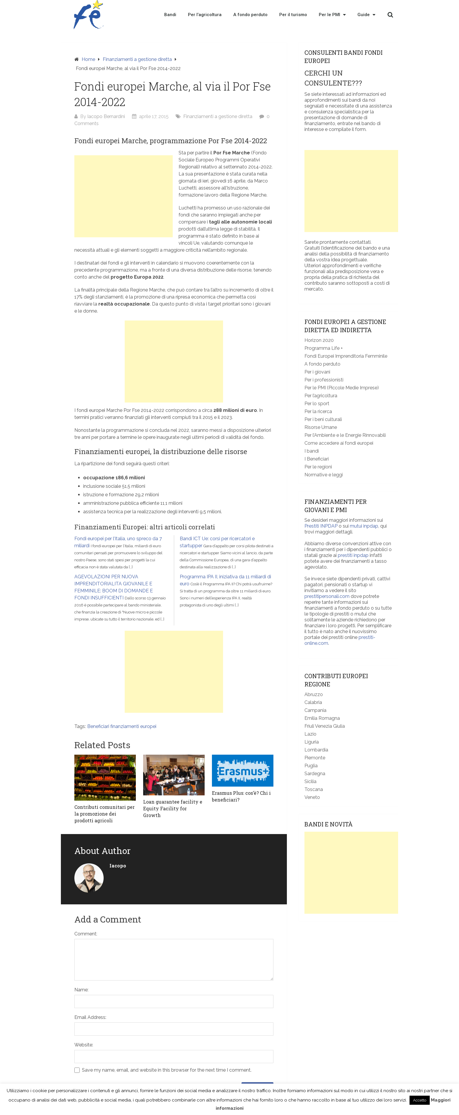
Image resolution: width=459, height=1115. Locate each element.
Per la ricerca (318, 411)
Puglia (311, 765)
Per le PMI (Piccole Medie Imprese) (341, 388)
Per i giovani (317, 372)
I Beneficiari (316, 459)
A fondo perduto (250, 14)
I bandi (311, 451)
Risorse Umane (320, 427)
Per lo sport (316, 403)
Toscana (313, 789)
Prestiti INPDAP (321, 526)
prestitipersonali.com (327, 596)
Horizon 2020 (319, 340)
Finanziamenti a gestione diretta (137, 59)
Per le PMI (332, 14)
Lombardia (316, 750)
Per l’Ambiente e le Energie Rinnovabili (345, 435)
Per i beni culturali (323, 419)
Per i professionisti (323, 380)
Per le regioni (318, 467)
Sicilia (310, 781)
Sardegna (314, 773)
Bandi (170, 14)
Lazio (310, 734)
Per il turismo (293, 14)
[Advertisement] (123, 196)
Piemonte (314, 758)
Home (88, 59)
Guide (366, 14)
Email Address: (90, 1017)
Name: (81, 990)
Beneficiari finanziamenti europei (121, 726)
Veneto (312, 797)
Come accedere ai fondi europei (338, 443)
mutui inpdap (364, 526)
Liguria (311, 742)
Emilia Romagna (322, 718)
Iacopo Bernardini (106, 116)
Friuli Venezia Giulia (324, 726)
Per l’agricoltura (205, 14)
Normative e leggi (323, 475)
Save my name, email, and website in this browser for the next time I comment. (166, 1070)
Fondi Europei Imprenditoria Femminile (345, 356)
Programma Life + (323, 348)
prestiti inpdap (353, 555)
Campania (315, 710)
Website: (83, 1045)
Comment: (85, 934)
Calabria (313, 702)
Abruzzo (313, 694)
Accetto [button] (419, 1100)
